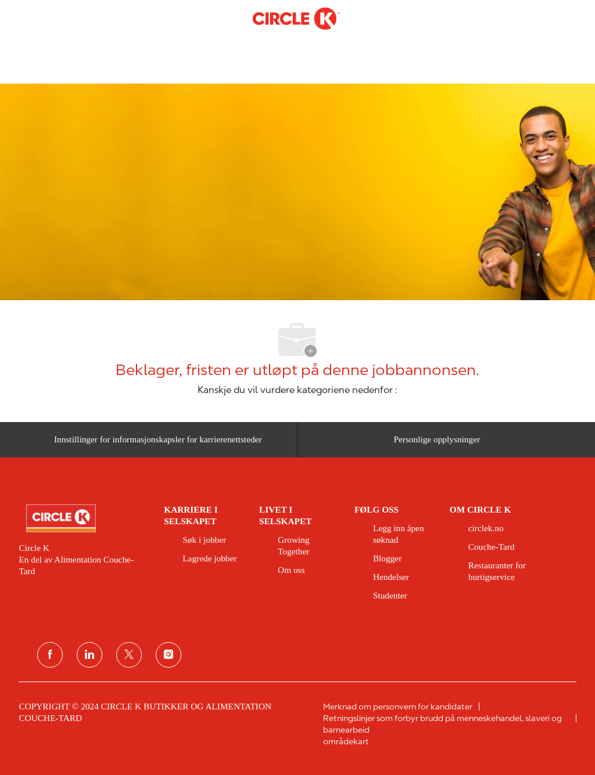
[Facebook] (50, 655)
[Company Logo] (296, 18)
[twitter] (129, 655)
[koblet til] (89, 655)
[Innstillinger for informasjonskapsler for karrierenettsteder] (158, 439)
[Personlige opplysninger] (437, 439)
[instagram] (168, 655)
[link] (83, 518)
